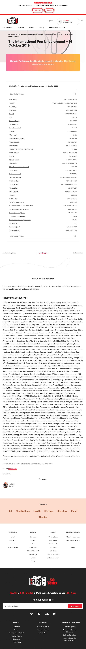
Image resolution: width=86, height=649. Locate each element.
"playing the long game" (17, 213)
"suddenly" (13, 107)
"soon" (11, 114)
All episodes (43, 253)
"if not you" (13, 135)
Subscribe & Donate (73, 532)
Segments (13, 540)
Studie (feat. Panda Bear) (17, 216)
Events (53, 532)
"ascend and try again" (17, 138)
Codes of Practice (16, 636)
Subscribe (37, 10)
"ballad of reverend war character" (21, 206)
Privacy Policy (16, 642)
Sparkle (12, 156)
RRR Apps (71, 592)
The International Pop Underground (30, 34)
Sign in (50, 21)
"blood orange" (14, 142)
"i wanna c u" (13, 146)
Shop (73, 547)
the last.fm (12, 469)
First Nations (23, 511)
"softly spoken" (14, 181)
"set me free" (13, 199)
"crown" (12, 195)
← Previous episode (9, 253)
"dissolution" (13, 163)
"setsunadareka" (15, 174)
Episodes (13, 544)
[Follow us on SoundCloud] (47, 614)
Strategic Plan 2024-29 (16, 633)
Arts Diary (53, 551)
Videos (33, 561)
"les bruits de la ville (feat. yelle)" (20, 220)
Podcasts (33, 544)
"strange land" (14, 184)
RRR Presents (53, 544)
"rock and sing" (14, 121)
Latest (13, 537)
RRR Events (53, 540)
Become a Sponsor (70, 627)
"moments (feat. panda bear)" (19, 209)
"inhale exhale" (14, 230)
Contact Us (16, 627)
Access (16, 630)
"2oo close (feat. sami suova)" (19, 167)
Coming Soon (53, 537)
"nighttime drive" (15, 128)
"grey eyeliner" (14, 160)
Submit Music (43, 633)
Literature (62, 511)
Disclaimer (16, 639)
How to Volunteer (43, 627)
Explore (33, 532)
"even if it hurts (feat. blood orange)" (21, 149)
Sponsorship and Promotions (70, 622)
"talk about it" (13, 191)
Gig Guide (53, 547)
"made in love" (14, 153)
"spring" (12, 131)
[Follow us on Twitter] (31, 614)
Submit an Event (53, 558)
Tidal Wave (13, 100)
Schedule (33, 537)
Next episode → (78, 253)
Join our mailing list (43, 599)
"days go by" (13, 188)
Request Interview (43, 630)
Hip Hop (48, 511)
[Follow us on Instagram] (54, 614)
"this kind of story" (15, 177)
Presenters (33, 547)
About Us (16, 622)
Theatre (43, 517)
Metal (74, 511)
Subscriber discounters (73, 537)
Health (37, 511)
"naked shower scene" (16, 202)
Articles (33, 558)
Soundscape (33, 554)
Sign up (75, 606)
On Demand (13, 532)
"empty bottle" (14, 124)
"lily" (10, 117)
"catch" (11, 103)
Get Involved (43, 622)
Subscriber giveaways (73, 540)
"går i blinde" (13, 170)
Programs (33, 540)
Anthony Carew (13, 36)
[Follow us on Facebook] (39, 614)
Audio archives (13, 547)
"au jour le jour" (14, 227)
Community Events (53, 554)
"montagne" (13, 223)
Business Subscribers (70, 635)
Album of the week (33, 551)
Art (10, 511)
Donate (49, 10)
